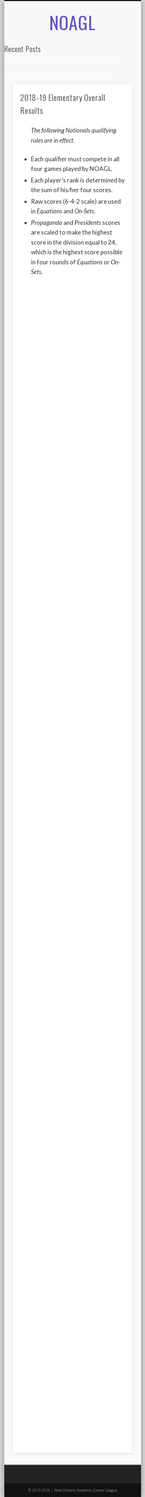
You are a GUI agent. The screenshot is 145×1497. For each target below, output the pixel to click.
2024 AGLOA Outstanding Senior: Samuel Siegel (55, 73)
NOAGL (72, 22)
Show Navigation (114, 78)
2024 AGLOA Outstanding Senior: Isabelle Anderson (59, 60)
